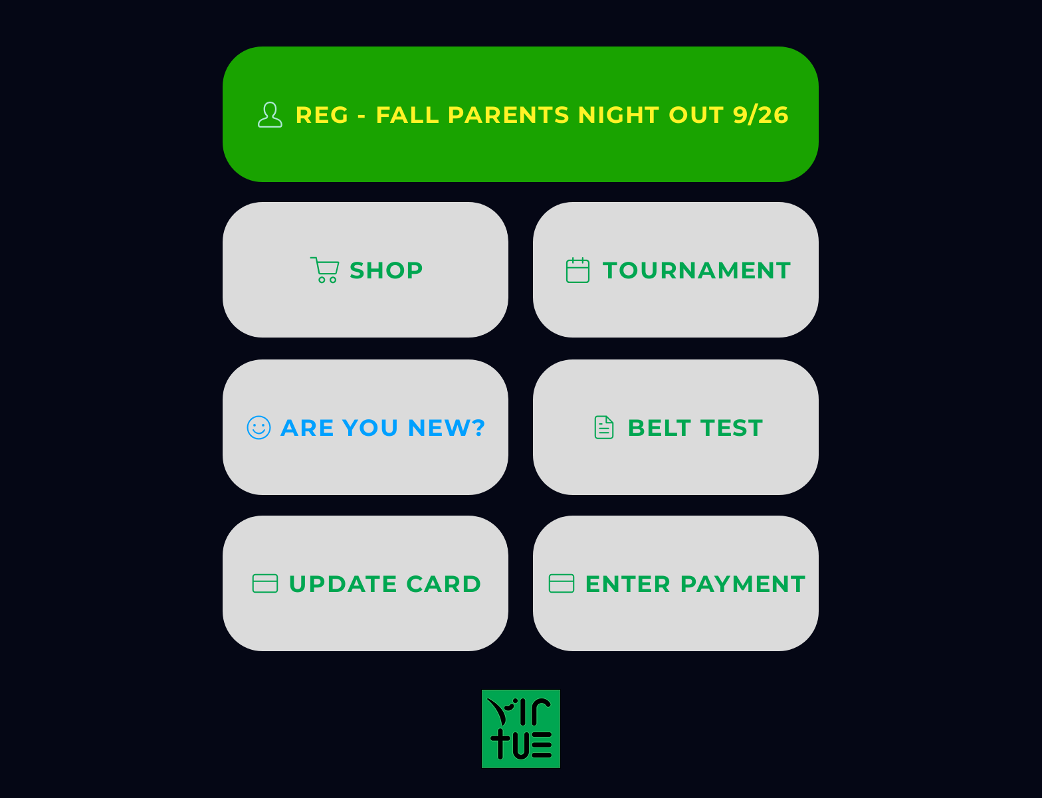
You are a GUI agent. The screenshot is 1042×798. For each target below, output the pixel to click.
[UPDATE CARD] (365, 583)
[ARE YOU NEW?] (365, 427)
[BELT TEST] (676, 427)
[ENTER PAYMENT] (676, 583)
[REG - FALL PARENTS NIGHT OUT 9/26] (521, 114)
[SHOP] (365, 270)
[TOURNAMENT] (676, 270)
